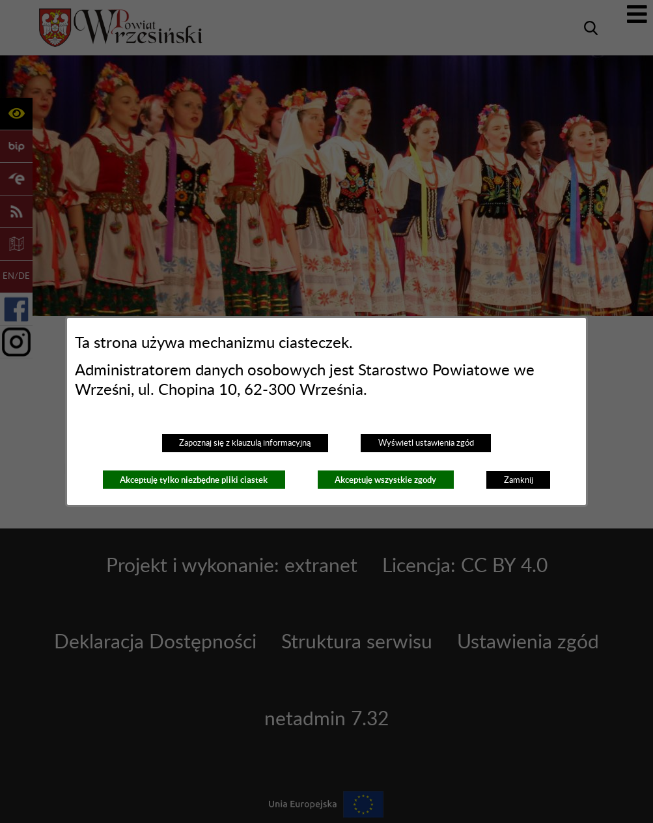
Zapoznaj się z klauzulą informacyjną (245, 443)
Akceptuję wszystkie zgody (385, 480)
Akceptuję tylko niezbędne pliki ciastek (194, 480)
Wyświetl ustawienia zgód (426, 443)
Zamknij (518, 480)
